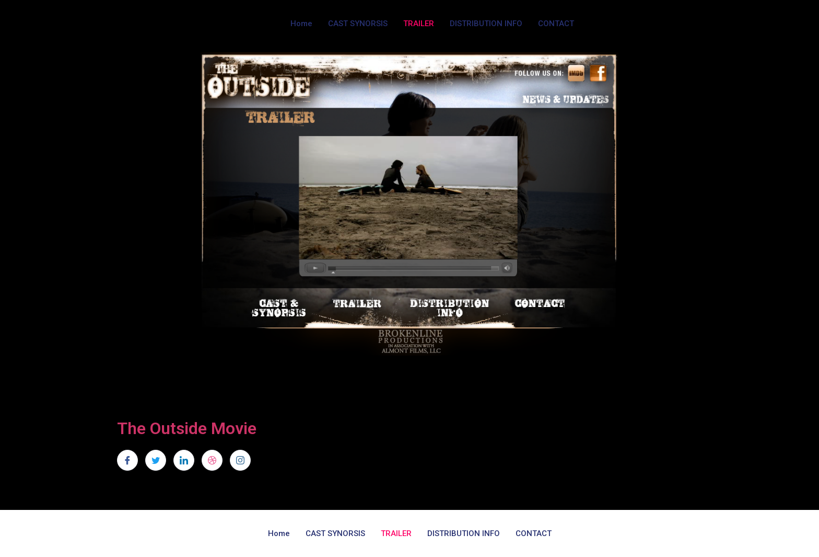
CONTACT (556, 23)
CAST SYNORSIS (358, 23)
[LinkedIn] (183, 460)
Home (301, 23)
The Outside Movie (186, 428)
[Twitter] (155, 460)
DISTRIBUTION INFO (486, 23)
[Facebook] (127, 460)
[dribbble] (212, 460)
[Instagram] (240, 460)
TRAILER (418, 23)
